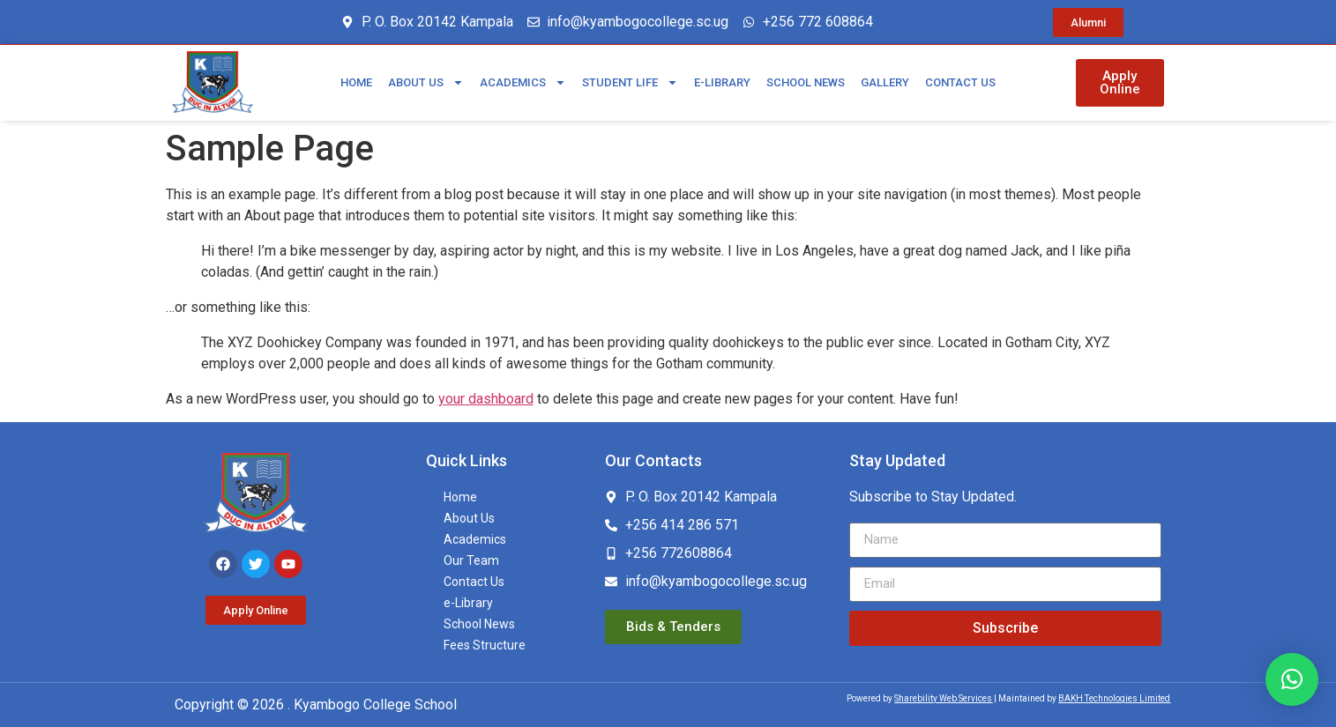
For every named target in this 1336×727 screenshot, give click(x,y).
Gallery (885, 82)
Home (356, 82)
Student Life (630, 82)
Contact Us (960, 82)
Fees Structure (485, 645)
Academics (523, 82)
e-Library (722, 82)
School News (805, 82)
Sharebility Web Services (943, 698)
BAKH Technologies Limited (1114, 698)
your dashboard (486, 398)
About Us (426, 82)
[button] (1291, 679)
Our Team (471, 560)
